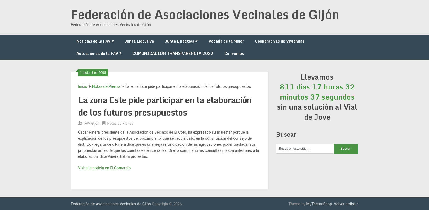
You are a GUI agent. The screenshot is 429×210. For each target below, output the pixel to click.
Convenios (234, 53)
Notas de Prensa (106, 86)
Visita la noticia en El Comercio (104, 168)
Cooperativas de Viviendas (279, 41)
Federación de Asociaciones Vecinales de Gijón (205, 14)
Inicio (82, 86)
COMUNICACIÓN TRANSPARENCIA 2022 (172, 53)
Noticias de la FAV (93, 41)
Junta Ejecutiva (139, 41)
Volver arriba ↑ (346, 204)
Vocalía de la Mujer (226, 41)
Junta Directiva (179, 41)
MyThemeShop (319, 204)
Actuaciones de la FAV (97, 53)
